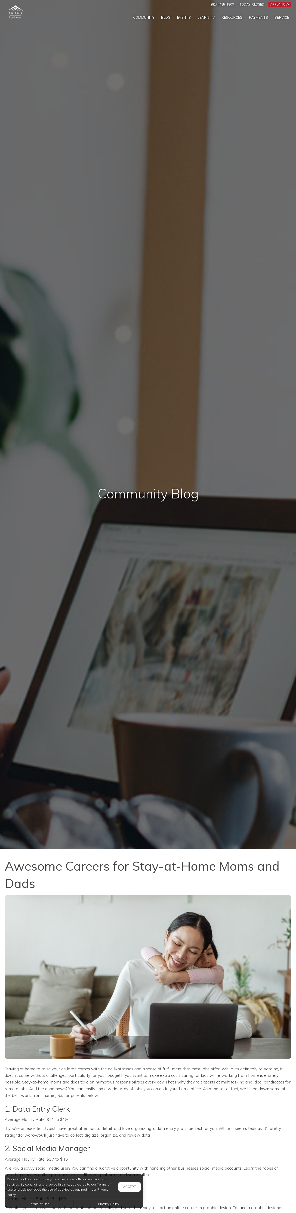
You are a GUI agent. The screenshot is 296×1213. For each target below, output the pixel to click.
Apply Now (279, 4)
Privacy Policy (108, 1204)
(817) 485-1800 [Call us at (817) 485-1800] (222, 4)
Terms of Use (39, 1204)
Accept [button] (129, 1187)
